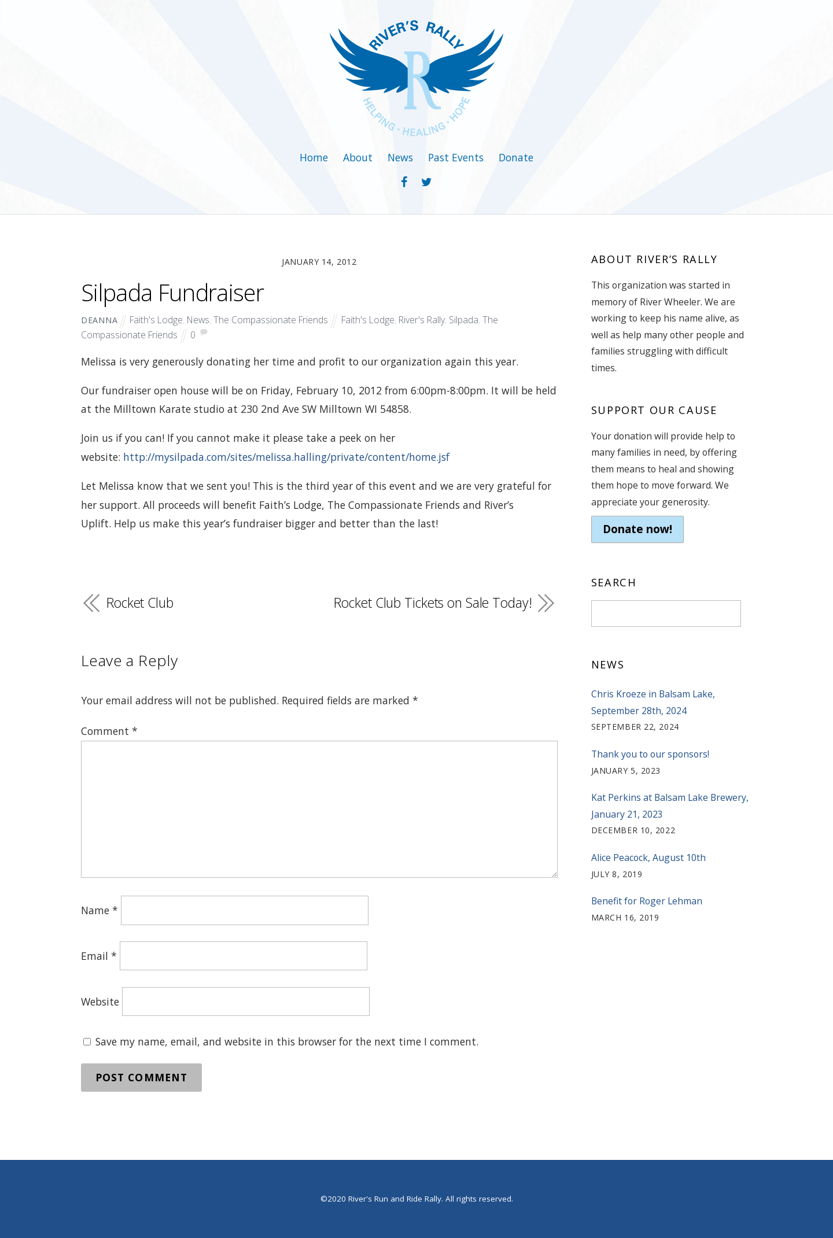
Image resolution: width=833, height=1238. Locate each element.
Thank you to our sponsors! (650, 754)
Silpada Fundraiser (172, 292)
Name (99, 910)
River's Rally (422, 319)
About (358, 157)
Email (99, 956)
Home (314, 157)
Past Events (456, 157)
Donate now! (637, 529)
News (400, 157)
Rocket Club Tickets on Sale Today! (433, 603)
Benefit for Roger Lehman (646, 901)
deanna (99, 320)
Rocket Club (140, 603)
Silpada (463, 319)
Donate (516, 157)
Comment (109, 731)
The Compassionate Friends (270, 319)
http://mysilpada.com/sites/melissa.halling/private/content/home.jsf (286, 457)
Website (100, 1001)
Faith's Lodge (156, 319)
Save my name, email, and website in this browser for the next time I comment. (286, 1041)
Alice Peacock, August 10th (648, 857)
